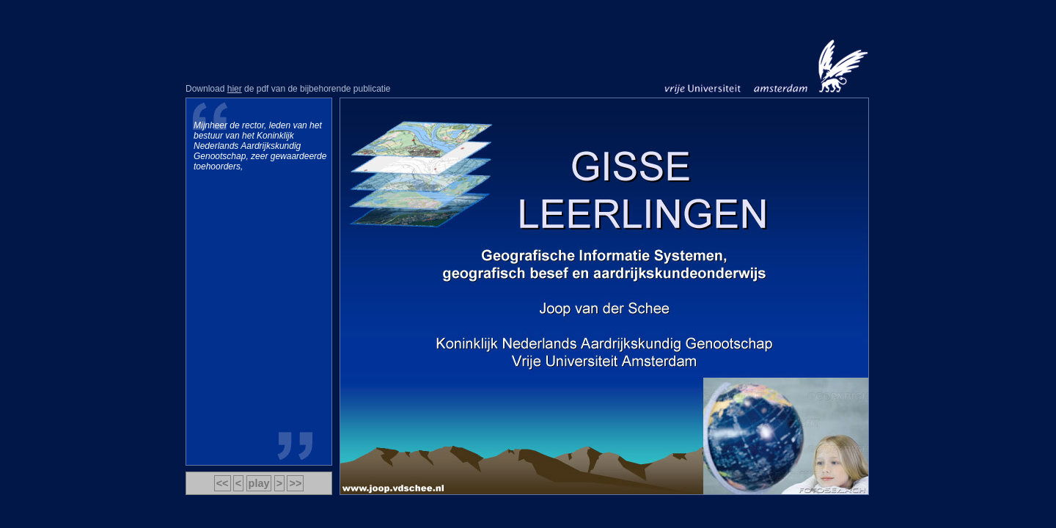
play (259, 483)
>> (295, 483)
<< (222, 483)
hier (234, 89)
